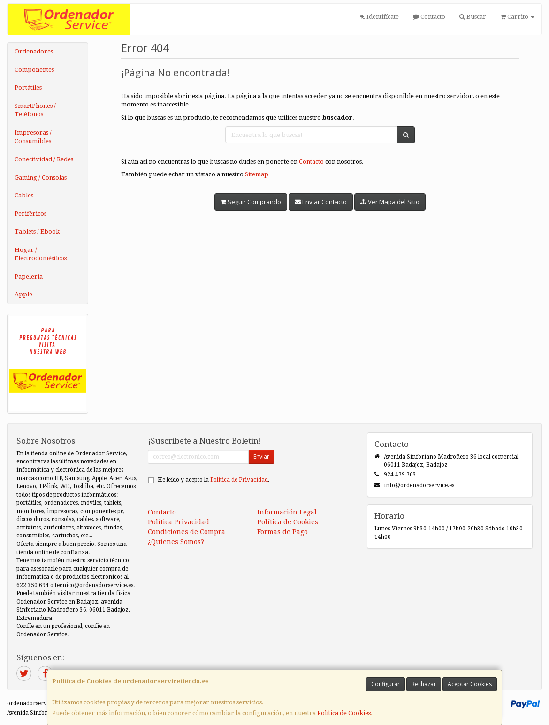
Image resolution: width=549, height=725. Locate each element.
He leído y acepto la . (213, 479)
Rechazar (424, 684)
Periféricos (30, 213)
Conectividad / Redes (44, 159)
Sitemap (256, 174)
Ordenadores (34, 51)
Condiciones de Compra (186, 532)
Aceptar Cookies (470, 684)
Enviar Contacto (321, 201)
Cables (24, 195)
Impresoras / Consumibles (33, 137)
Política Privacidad (178, 522)
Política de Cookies (344, 713)
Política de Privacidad (239, 479)
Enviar (261, 457)
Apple (23, 294)
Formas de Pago (282, 532)
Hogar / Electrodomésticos (41, 254)
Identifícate (379, 16)
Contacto (429, 16)
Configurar (385, 684)
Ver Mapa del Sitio (389, 201)
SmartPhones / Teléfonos (35, 110)
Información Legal (287, 512)
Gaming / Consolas (41, 177)
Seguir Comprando (251, 201)
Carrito (517, 16)
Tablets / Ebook (37, 231)
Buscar (472, 16)
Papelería (29, 276)
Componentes (34, 69)
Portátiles (28, 87)
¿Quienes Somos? (176, 541)
